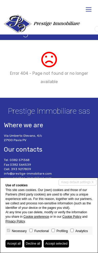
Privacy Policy (15, 221)
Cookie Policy (71, 216)
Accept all (14, 243)
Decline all (33, 243)
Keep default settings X (77, 182)
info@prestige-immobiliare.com (28, 173)
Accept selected (56, 243)
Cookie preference (36, 216)
